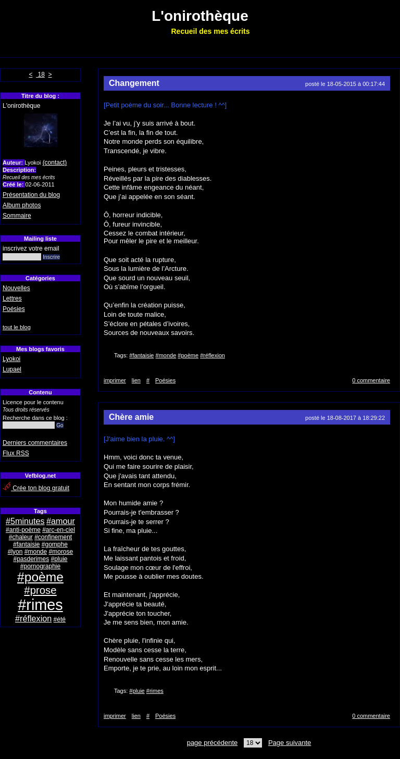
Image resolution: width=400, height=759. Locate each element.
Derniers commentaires (35, 442)
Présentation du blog (31, 194)
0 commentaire (371, 380)
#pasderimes (31, 559)
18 (40, 74)
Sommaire (17, 215)
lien (136, 380)
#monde (35, 551)
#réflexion (33, 618)
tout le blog (17, 327)
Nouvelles (16, 288)
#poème (40, 577)
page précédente (212, 742)
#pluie (59, 559)
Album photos (22, 205)
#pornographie (40, 566)
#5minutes (25, 521)
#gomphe (55, 544)
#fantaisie (26, 544)
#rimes (40, 604)
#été (60, 619)
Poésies (14, 309)
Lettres (12, 298)
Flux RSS (16, 453)
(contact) (55, 162)
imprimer (115, 380)
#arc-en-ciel (58, 529)
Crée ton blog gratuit (36, 488)
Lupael (12, 369)
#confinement (53, 537)
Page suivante (289, 742)
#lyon (15, 551)
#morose (61, 551)
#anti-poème (23, 529)
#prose (40, 590)
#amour (60, 521)
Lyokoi (11, 359)
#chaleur (21, 537)
